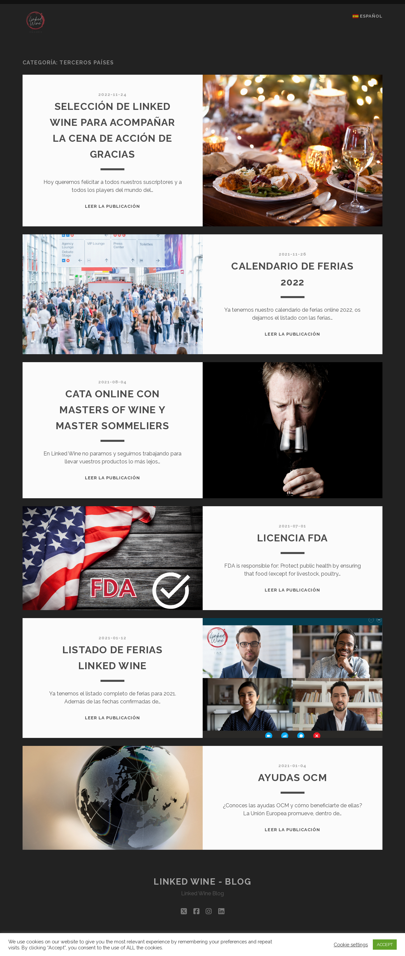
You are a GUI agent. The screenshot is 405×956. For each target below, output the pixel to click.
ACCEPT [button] (385, 944)
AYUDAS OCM (292, 777)
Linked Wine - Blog (202, 882)
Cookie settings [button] (351, 944)
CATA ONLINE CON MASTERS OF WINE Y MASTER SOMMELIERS (112, 410)
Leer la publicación (112, 206)
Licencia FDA (292, 538)
